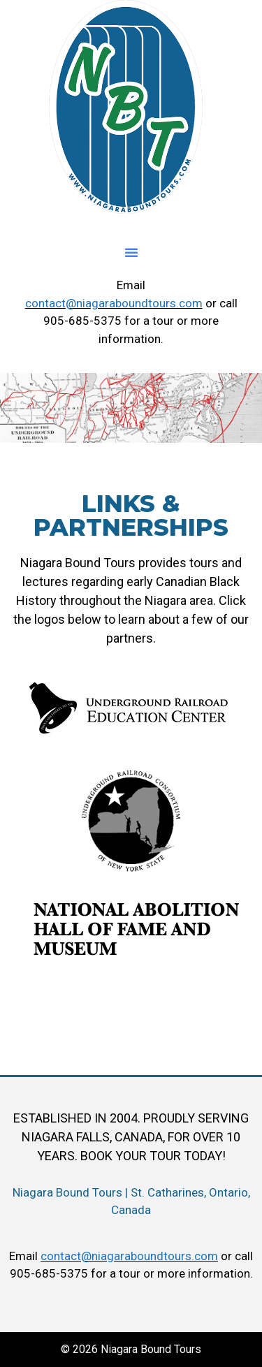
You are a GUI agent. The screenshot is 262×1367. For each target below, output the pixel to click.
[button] (131, 252)
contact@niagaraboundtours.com (114, 303)
